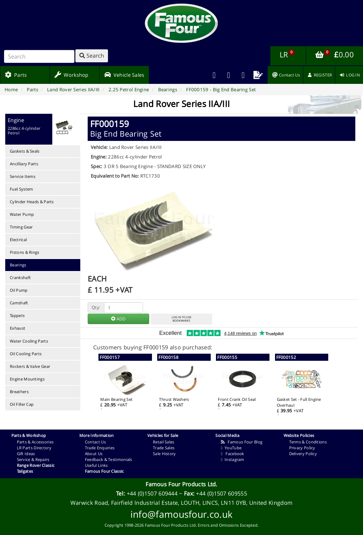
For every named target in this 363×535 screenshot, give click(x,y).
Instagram (232, 459)
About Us (93, 453)
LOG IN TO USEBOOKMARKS (181, 319)
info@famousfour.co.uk (181, 514)
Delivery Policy (303, 453)
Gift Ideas (26, 453)
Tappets (17, 315)
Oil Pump (18, 290)
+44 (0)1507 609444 (152, 493)
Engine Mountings (27, 379)
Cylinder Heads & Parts (32, 201)
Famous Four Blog (241, 442)
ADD (118, 319)
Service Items (22, 176)
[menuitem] (228, 75)
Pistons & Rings (24, 252)
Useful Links (96, 465)
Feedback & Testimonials (108, 459)
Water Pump (22, 214)
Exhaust (17, 328)
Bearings (18, 265)
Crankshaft (20, 277)
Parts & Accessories (35, 442)
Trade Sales (163, 448)
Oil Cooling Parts (26, 353)
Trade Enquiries (100, 448)
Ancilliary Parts (24, 164)
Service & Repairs (33, 459)
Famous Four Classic (104, 471)
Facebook (232, 453)
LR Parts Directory (34, 448)
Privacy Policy (302, 448)
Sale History (164, 453)
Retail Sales (163, 442)
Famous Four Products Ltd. (181, 484)
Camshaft (19, 303)
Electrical (18, 239)
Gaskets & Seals (25, 151)
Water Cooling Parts (29, 341)
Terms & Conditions (308, 442)
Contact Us (95, 442)
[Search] (39, 56)
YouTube (231, 448)
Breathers (19, 391)
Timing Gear (21, 227)
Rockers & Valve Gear (30, 366)
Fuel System (21, 189)
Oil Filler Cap (22, 404)
